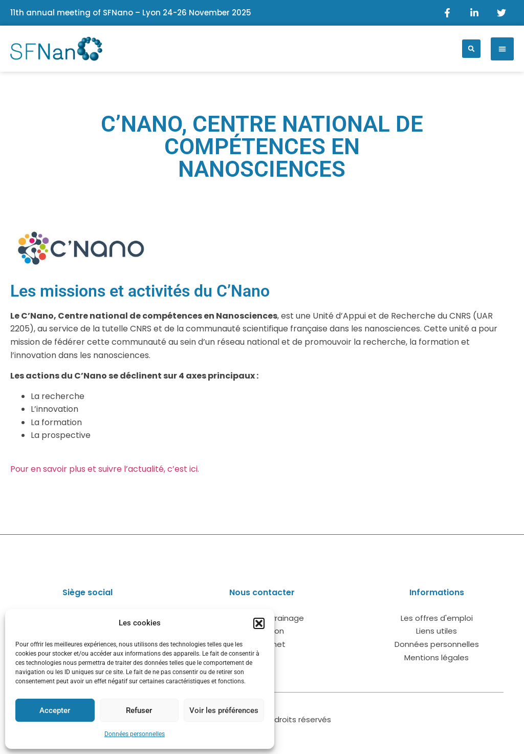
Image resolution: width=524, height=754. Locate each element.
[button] (259, 623)
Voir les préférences (223, 710)
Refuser (139, 710)
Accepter (54, 710)
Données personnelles (134, 734)
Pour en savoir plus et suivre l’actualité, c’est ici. (104, 469)
